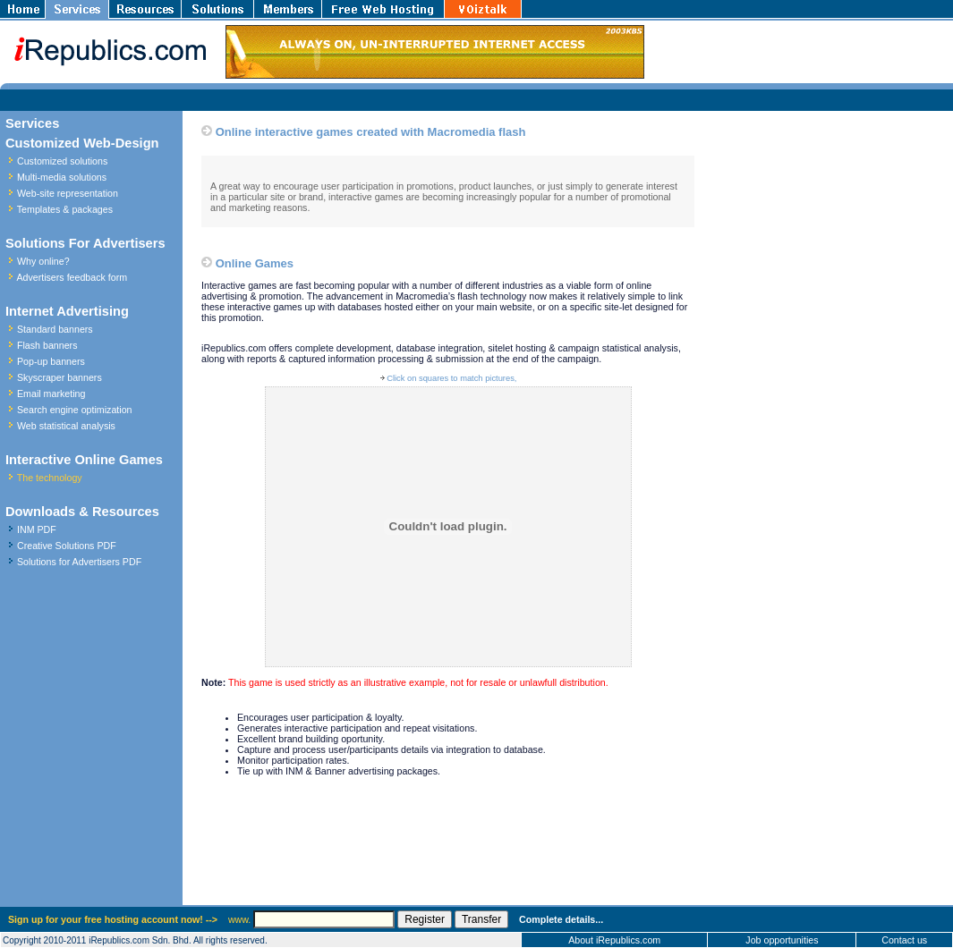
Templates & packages (65, 209)
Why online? (43, 261)
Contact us (904, 940)
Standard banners (55, 329)
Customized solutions (62, 161)
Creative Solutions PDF (66, 545)
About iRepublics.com (614, 940)
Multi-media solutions (61, 177)
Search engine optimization (74, 409)
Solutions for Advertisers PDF (79, 561)
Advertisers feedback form (71, 277)
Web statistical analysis (66, 425)
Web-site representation (67, 193)
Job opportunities (781, 940)
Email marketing (51, 393)
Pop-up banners (51, 361)
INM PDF (36, 529)
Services (32, 123)
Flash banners (47, 345)
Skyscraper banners (59, 377)
